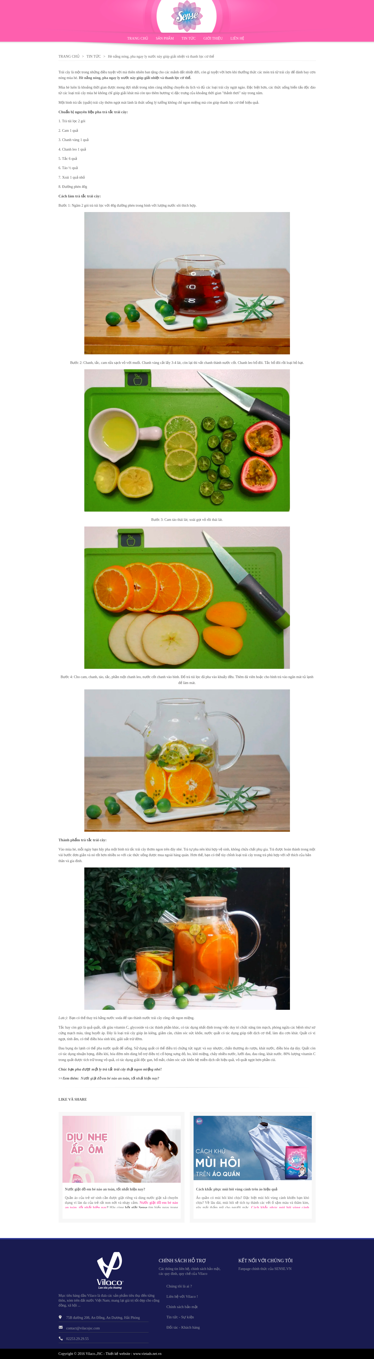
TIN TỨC (188, 38)
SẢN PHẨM (165, 38)
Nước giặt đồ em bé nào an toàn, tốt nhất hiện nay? (105, 1189)
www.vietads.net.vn (147, 1354)
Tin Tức (94, 56)
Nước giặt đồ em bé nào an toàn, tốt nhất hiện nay (119, 1078)
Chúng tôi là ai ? (179, 1286)
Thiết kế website (118, 1354)
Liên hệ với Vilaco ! (182, 1296)
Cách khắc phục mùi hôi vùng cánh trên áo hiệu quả (237, 1189)
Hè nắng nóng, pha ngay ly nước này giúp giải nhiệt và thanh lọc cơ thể (134, 78)
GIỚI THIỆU (213, 38)
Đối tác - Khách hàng (183, 1327)
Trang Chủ (69, 56)
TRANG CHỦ (137, 38)
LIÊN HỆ (237, 38)
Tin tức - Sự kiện (180, 1317)
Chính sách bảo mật (182, 1307)
